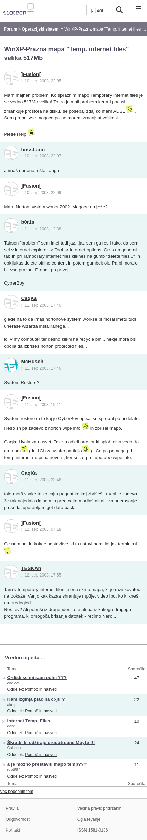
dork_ (12, 726)
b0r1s (27, 222)
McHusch (32, 361)
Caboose (14, 748)
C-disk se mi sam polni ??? (37, 677)
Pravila (12, 808)
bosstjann (33, 149)
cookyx (13, 683)
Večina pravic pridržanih (99, 808)
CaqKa (29, 298)
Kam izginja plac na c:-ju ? (36, 699)
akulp (12, 705)
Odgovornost (18, 819)
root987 (13, 769)
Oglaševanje (88, 819)
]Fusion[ (31, 74)
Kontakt (13, 830)
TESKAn (31, 568)
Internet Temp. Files (28, 720)
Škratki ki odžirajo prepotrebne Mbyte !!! (51, 742)
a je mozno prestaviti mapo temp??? (47, 764)
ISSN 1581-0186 (92, 830)
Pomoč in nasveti (41, 689)
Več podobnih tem (16, 791)
